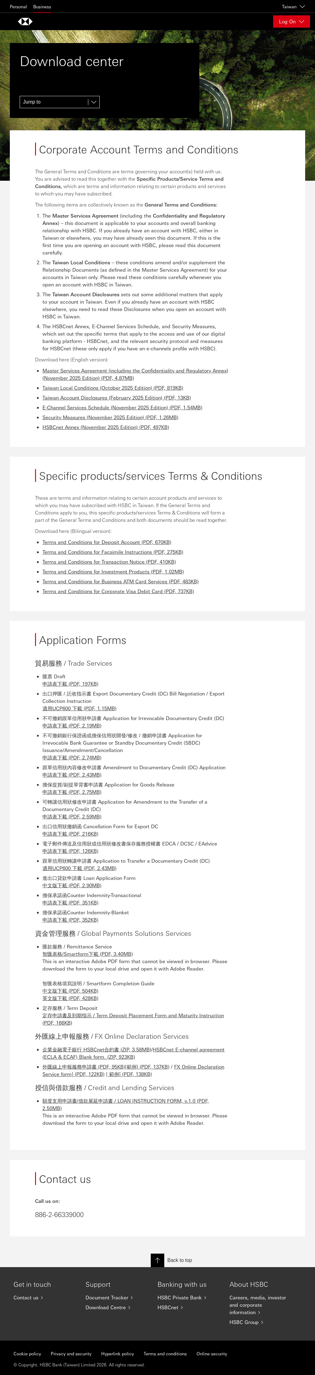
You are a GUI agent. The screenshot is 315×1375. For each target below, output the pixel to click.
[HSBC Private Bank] (189, 1297)
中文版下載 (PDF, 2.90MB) (72, 885)
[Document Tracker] (117, 1297)
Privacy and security (71, 1353)
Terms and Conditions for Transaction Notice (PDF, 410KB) (109, 561)
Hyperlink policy (117, 1353)
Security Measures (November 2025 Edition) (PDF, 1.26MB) (110, 417)
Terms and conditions (165, 1353)
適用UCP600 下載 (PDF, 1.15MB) (79, 708)
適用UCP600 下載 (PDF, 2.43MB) (79, 868)
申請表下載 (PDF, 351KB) (70, 902)
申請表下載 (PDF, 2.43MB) (72, 774)
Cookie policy (27, 1353)
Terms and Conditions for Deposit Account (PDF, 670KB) (106, 542)
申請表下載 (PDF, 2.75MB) (72, 792)
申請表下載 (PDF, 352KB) (70, 919)
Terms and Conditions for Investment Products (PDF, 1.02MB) (113, 571)
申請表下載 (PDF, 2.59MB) (72, 816)
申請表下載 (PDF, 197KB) (70, 683)
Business (42, 6)
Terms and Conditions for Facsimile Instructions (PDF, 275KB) (112, 552)
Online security (212, 1353)
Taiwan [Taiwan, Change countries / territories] (293, 6)
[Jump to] (60, 102)
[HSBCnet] (189, 1307)
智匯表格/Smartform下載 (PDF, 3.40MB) (87, 954)
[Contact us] (45, 1297)
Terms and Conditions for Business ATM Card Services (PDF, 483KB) (120, 581)
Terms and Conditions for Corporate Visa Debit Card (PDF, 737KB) (118, 591)
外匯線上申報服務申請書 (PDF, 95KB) (83, 1066)
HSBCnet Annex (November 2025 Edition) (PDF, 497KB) (105, 427)
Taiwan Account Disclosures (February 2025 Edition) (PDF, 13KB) (116, 397)
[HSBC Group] (260, 1322)
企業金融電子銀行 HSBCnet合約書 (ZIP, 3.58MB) (96, 1049)
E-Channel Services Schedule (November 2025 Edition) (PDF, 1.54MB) (122, 407)
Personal (18, 6)
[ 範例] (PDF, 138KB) (129, 1074)
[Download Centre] (117, 1307)
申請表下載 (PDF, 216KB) (70, 833)
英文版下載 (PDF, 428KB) (70, 998)
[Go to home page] (25, 21)
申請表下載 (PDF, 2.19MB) (72, 725)
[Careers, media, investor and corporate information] (260, 1305)
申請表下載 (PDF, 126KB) (70, 851)
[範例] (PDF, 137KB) (147, 1066)
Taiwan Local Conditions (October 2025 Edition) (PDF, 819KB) (112, 387)
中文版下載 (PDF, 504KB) (70, 990)
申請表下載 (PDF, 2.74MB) (72, 757)
